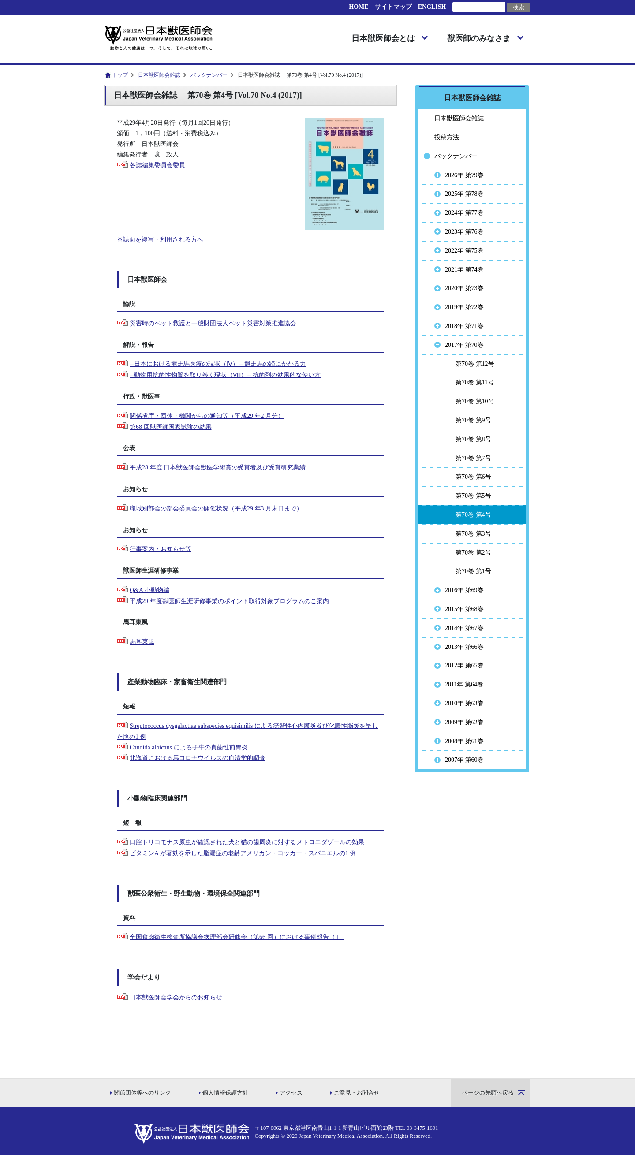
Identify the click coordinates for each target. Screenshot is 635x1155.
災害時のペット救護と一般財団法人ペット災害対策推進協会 (213, 323)
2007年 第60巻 (464, 759)
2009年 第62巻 (464, 722)
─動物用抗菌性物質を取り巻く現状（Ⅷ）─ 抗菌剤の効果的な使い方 (225, 375)
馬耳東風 (142, 641)
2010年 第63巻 (464, 703)
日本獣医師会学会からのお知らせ (176, 997)
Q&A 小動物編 (149, 590)
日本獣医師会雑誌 (159, 75)
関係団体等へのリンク (142, 1093)
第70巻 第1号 (473, 571)
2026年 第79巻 (464, 175)
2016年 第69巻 (464, 590)
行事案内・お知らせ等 (160, 549)
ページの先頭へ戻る (488, 1093)
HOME (358, 7)
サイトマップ (393, 7)
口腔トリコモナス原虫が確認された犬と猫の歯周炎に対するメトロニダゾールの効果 (247, 842)
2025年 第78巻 (464, 193)
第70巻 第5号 (473, 495)
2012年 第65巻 (464, 665)
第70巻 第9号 (473, 420)
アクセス (291, 1093)
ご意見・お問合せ (357, 1093)
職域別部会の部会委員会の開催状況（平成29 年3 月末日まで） (216, 508)
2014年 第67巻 (464, 628)
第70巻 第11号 (475, 382)
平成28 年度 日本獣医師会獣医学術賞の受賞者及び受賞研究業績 (218, 467)
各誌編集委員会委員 (157, 165)
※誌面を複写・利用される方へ (160, 239)
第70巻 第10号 (475, 401)
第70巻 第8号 (473, 439)
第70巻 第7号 (473, 458)
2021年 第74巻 (464, 269)
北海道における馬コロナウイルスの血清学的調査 (197, 758)
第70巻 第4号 (473, 514)
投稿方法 (446, 137)
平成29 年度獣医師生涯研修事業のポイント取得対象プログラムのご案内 (229, 601)
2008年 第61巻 (464, 741)
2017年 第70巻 (464, 345)
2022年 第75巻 (464, 250)
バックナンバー (209, 75)
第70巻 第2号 (473, 552)
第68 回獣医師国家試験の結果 (171, 427)
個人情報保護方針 (225, 1093)
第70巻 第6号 (473, 476)
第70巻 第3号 (473, 533)
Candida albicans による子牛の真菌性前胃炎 (189, 747)
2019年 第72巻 (464, 307)
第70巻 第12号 (475, 364)
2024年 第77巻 (464, 212)
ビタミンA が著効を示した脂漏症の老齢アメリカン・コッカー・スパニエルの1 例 (243, 853)
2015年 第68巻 (464, 609)
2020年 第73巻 (464, 288)
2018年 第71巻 (464, 326)
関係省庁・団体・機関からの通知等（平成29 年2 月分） (207, 416)
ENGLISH (432, 7)
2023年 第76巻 (464, 231)
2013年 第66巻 (464, 647)
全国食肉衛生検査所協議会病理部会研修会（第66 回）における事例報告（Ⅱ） (237, 937)
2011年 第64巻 (464, 684)
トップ (120, 75)
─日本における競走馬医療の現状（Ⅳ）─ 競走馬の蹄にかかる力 (218, 364)
